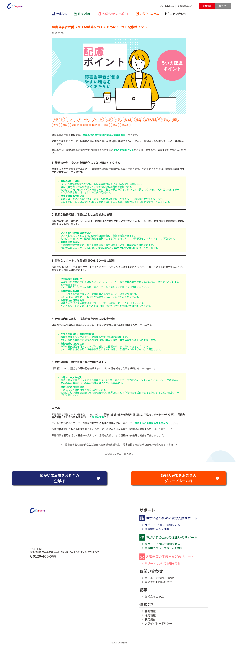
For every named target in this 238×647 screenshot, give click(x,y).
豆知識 (104, 125)
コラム (70, 119)
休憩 (117, 119)
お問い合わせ (175, 13)
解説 (94, 125)
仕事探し (59, 13)
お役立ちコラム (147, 13)
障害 (115, 125)
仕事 (108, 119)
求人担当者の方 (167, 6)
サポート (83, 119)
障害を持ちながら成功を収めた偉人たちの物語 (148, 444)
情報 (175, 119)
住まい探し (83, 13)
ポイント (97, 119)
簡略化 (75, 125)
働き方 (128, 119)
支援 (55, 125)
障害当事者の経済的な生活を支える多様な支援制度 (92, 444)
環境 (65, 125)
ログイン (223, 5)
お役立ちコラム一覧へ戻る (119, 453)
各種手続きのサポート (113, 13)
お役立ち (58, 119)
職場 (85, 125)
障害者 (125, 125)
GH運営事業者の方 (185, 6)
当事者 (164, 119)
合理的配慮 (151, 119)
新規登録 (207, 5)
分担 (138, 119)
